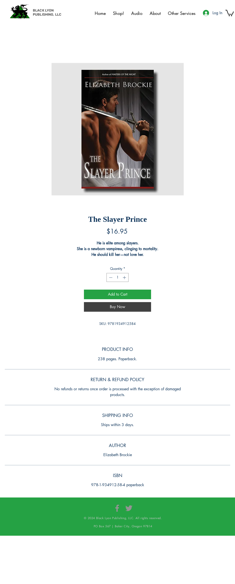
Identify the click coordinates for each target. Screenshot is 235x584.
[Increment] (125, 277)
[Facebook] (117, 508)
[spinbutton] (117, 277)
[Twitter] (129, 508)
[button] (229, 12)
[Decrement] (110, 277)
